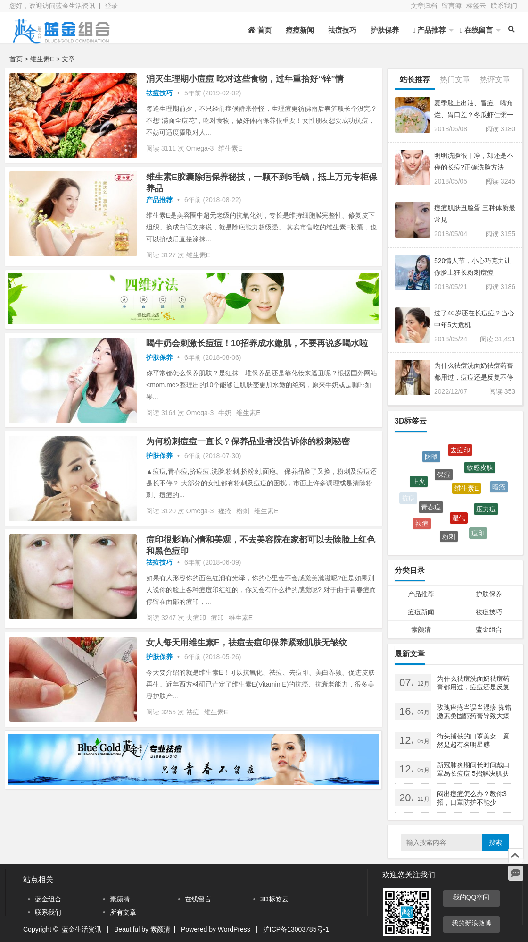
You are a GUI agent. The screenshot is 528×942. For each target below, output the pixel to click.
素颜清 (421, 629)
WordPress (234, 929)
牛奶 (224, 412)
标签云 (476, 5)
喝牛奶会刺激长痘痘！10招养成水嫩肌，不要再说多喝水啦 (257, 343)
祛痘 (192, 712)
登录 (111, 5)
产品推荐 (429, 30)
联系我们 (504, 5)
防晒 (431, 459)
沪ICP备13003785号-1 (296, 929)
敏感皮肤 (480, 471)
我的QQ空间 (471, 897)
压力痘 (486, 513)
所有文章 (123, 912)
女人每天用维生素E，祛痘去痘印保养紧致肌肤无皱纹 (246, 642)
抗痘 (408, 498)
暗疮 (498, 488)
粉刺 (242, 511)
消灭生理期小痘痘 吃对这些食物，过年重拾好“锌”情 (245, 79)
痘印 (217, 617)
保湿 (443, 480)
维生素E (230, 148)
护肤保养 (385, 30)
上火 (418, 485)
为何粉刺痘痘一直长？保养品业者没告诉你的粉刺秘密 (248, 441)
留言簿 (452, 5)
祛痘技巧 (342, 30)
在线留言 (476, 30)
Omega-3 (200, 148)
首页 (260, 30)
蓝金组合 (489, 629)
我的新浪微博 (471, 923)
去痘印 (196, 617)
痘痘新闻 (300, 30)
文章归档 (424, 5)
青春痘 (431, 511)
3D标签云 (274, 899)
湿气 (458, 522)
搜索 (495, 842)
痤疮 (224, 511)
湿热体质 (491, 463)
